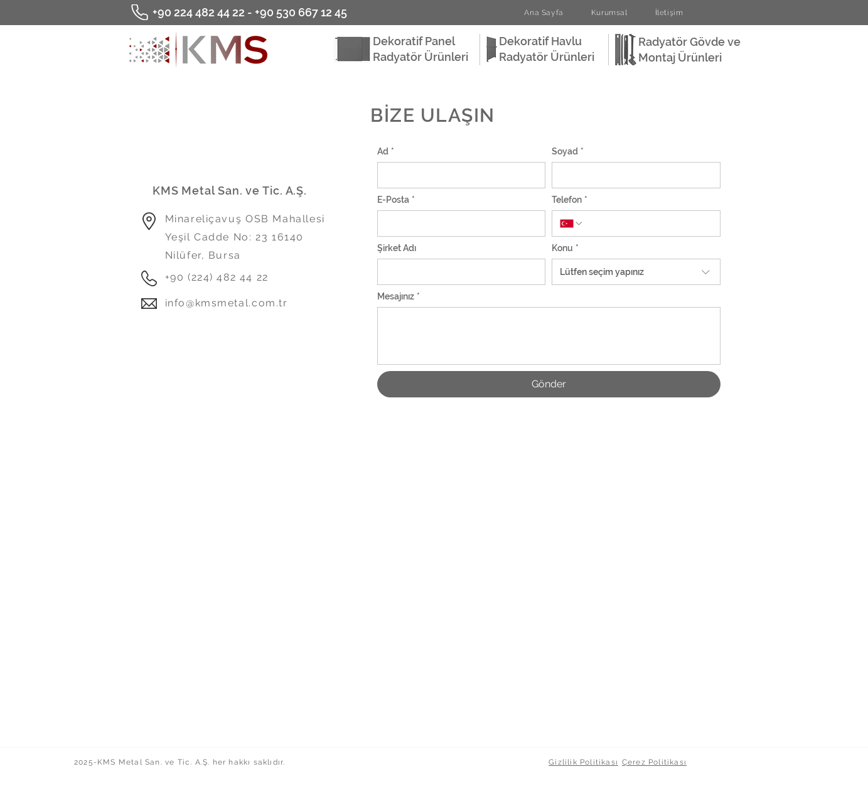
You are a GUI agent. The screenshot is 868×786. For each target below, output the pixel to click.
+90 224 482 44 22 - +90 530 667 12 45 (250, 12)
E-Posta (396, 200)
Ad (385, 151)
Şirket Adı (396, 248)
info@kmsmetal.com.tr (226, 303)
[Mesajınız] (549, 336)
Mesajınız (398, 296)
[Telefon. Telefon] (648, 223)
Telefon (569, 200)
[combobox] (636, 272)
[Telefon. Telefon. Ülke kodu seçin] (572, 223)
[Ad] (458, 175)
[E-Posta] (458, 223)
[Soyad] (632, 175)
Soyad (568, 151)
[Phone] (140, 12)
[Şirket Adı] (458, 271)
